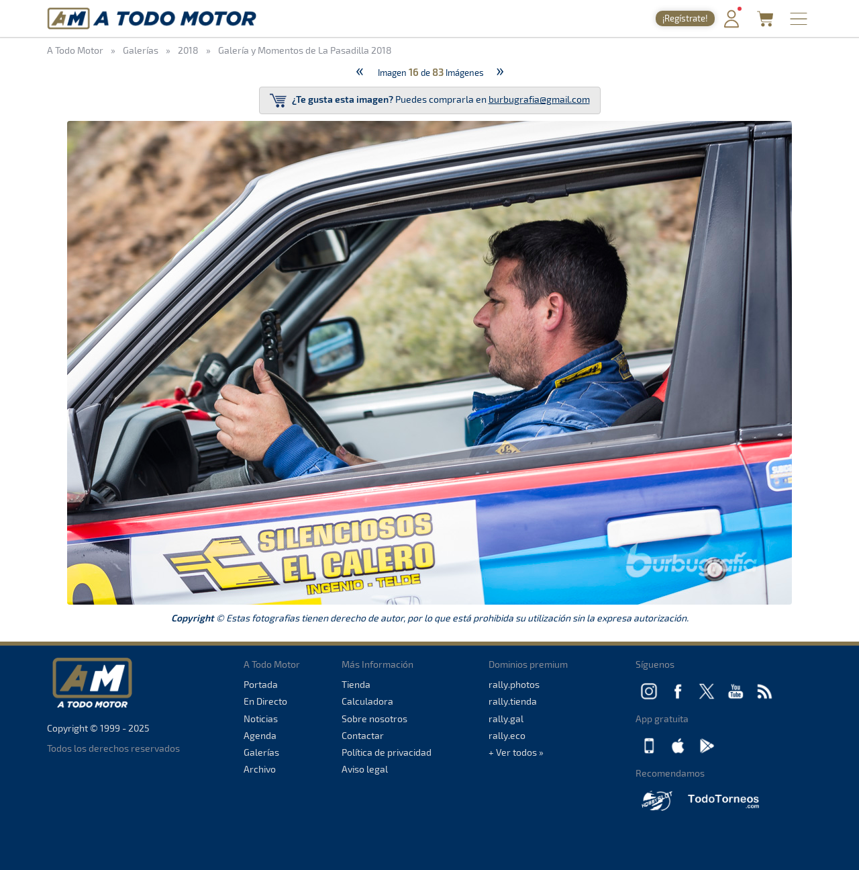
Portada (261, 684)
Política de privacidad (387, 752)
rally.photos (514, 684)
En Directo (265, 701)
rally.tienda (513, 701)
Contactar (363, 735)
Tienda (356, 684)
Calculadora (367, 701)
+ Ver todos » (516, 752)
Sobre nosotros (374, 718)
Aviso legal (365, 769)
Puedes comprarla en (430, 100)
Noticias (261, 718)
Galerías (261, 752)
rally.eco (507, 735)
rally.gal (506, 718)
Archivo (260, 769)
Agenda (260, 735)
